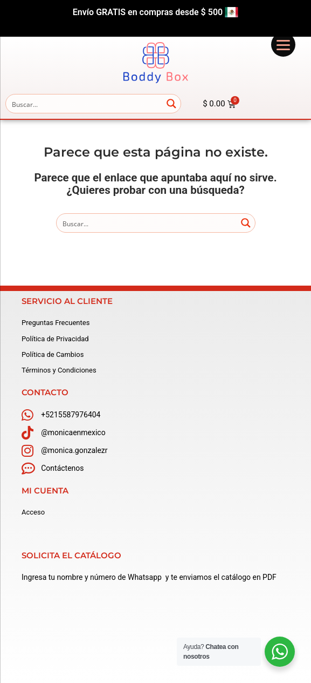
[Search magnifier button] (171, 103)
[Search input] (84, 103)
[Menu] (283, 44)
